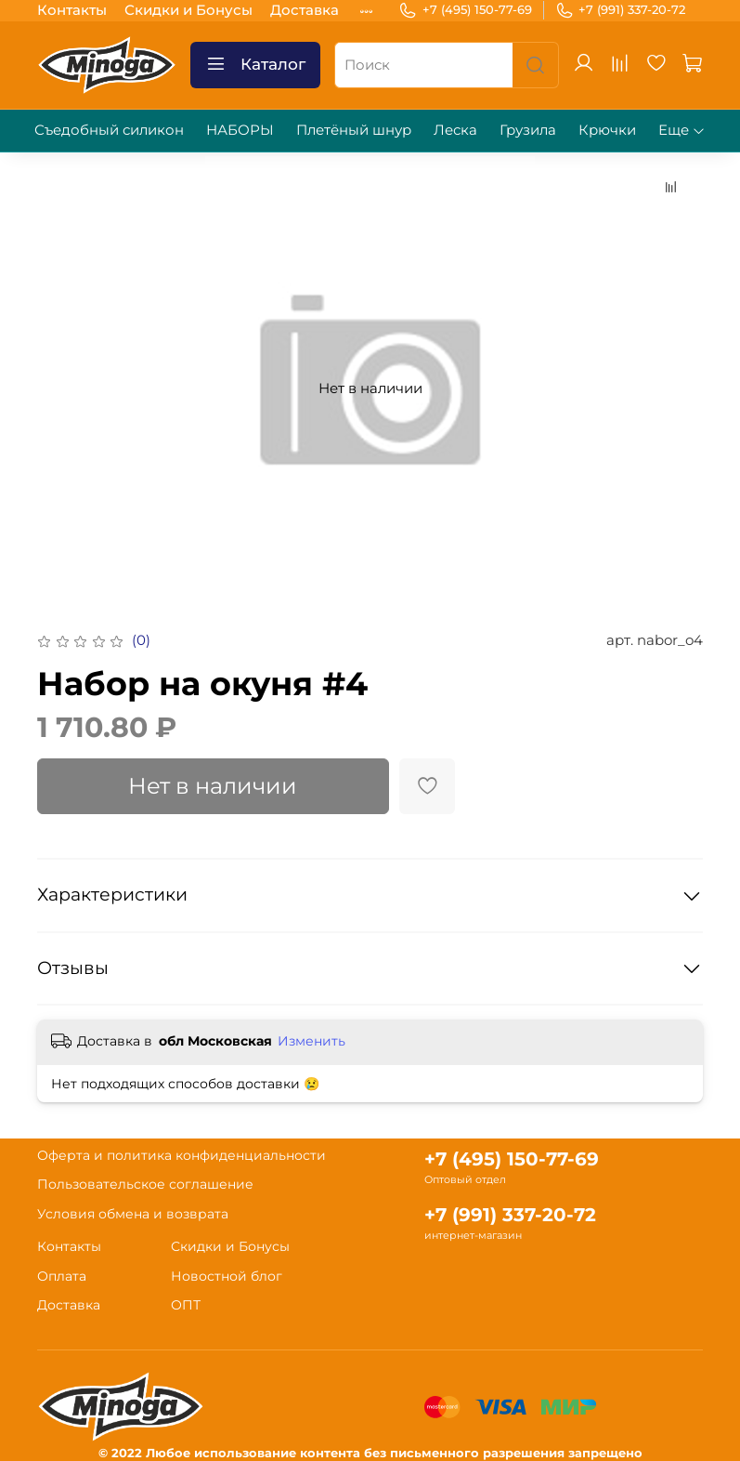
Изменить (311, 1041)
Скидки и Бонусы (188, 10)
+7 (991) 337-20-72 (620, 10)
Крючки (607, 129)
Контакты (72, 10)
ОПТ (186, 1304)
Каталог (255, 64)
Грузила (528, 129)
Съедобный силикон (109, 129)
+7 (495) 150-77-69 (465, 10)
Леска (455, 129)
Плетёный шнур (353, 129)
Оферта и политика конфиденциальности (181, 1155)
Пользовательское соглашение (145, 1184)
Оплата (61, 1276)
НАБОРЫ (240, 129)
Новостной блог (226, 1276)
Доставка (304, 10)
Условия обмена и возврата (132, 1213)
